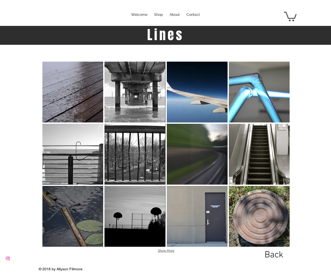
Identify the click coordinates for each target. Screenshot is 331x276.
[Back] (273, 255)
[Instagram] (7, 258)
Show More (166, 250)
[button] (290, 16)
